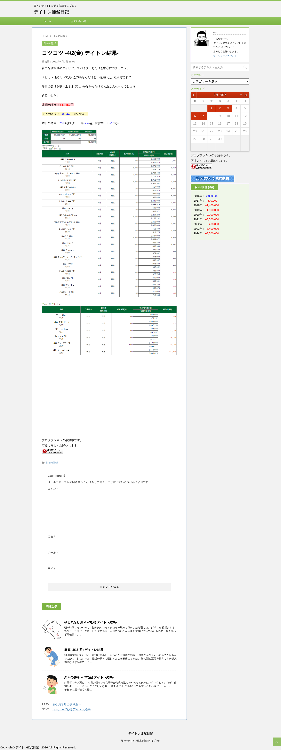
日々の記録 (51, 462)
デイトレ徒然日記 (51, 12)
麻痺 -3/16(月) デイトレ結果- (84, 649)
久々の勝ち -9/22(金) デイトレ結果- (89, 677)
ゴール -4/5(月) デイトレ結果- (71, 709)
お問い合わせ (78, 21)
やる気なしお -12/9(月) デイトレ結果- (90, 622)
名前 (51, 536)
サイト (52, 568)
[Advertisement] (74, 401)
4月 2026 (220, 95)
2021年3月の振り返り (66, 704)
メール (53, 552)
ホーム (47, 21)
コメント (53, 488)
